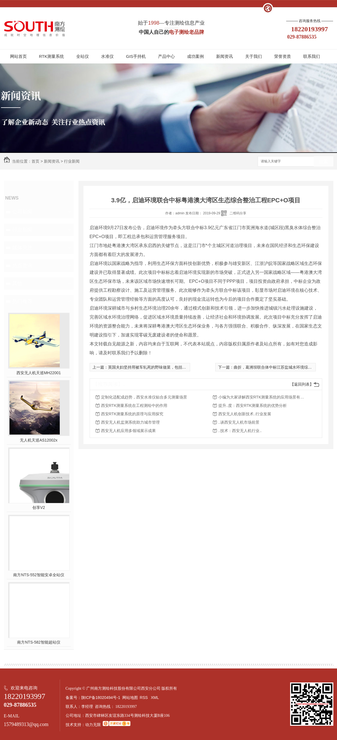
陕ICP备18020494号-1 (100, 697)
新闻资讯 (224, 56)
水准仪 (107, 56)
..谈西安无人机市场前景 (239, 422)
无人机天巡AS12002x (39, 440)
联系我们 (311, 56)
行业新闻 (72, 161)
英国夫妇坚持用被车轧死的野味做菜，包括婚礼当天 (153, 367)
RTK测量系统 (51, 56)
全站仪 (82, 56)
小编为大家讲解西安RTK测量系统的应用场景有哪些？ (263, 397)
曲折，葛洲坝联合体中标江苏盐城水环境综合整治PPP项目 (284, 367)
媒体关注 (22, 247)
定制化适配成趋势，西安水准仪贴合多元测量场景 (144, 397)
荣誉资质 (282, 56)
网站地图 (130, 697)
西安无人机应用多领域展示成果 (128, 430)
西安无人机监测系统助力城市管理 (130, 422)
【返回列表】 (302, 384)
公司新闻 (22, 212)
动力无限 (93, 724)
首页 (35, 161)
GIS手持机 (136, 56)
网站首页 (18, 56)
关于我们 (253, 56)
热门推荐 (22, 301)
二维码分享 (238, 213)
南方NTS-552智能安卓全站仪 (38, 575)
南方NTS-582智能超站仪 (38, 642)
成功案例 (195, 56)
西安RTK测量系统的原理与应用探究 (132, 414)
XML (155, 697)
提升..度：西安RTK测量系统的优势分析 (252, 405)
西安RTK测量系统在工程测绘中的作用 (134, 405)
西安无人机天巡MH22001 (38, 373)
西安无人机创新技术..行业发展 (244, 414)
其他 (17, 283)
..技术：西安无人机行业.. (240, 430)
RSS (144, 697)
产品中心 (166, 56)
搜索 (323, 161)
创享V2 (38, 507)
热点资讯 (22, 265)
